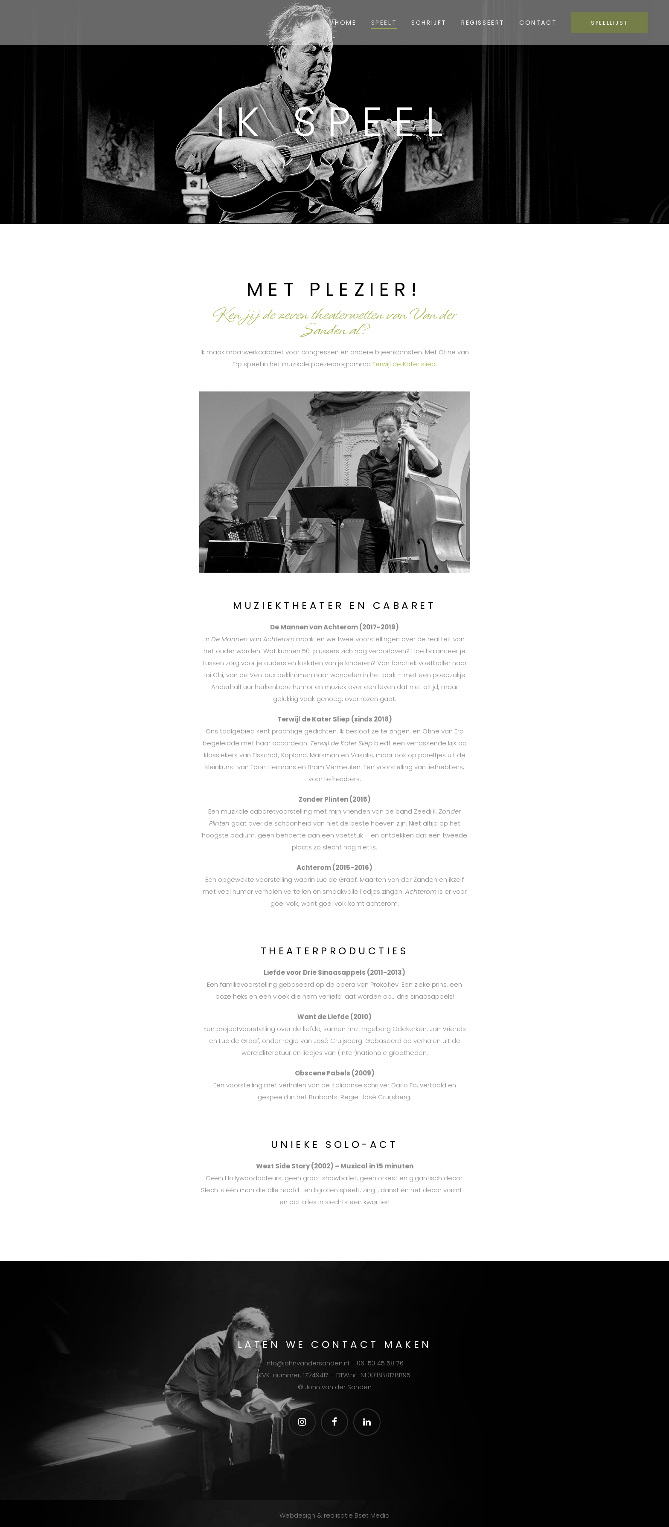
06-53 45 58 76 (380, 1362)
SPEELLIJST (604, 22)
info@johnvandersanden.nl (307, 1362)
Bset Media (372, 1515)
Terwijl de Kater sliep (404, 363)
